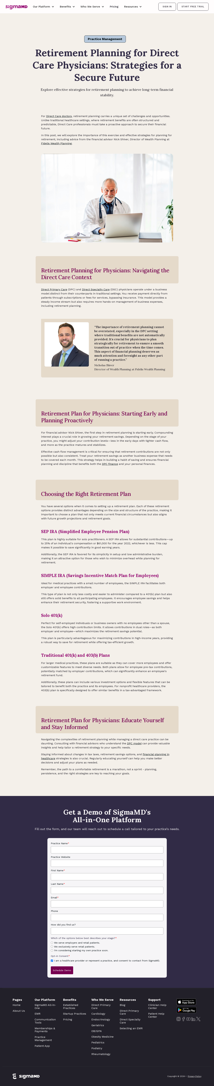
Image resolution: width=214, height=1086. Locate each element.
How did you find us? (63, 924)
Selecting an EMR (131, 1028)
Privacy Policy (194, 1077)
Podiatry (96, 1048)
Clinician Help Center (157, 1006)
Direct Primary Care (54, 289)
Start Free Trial (193, 6)
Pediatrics (97, 1042)
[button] (43, 7)
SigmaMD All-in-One (45, 1006)
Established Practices (70, 1006)
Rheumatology (100, 1054)
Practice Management (105, 39)
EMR (37, 1013)
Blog (122, 1005)
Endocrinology (100, 1019)
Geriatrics (97, 1025)
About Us (19, 1010)
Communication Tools (45, 1021)
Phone (54, 911)
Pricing (114, 6)
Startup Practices (74, 1013)
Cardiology (98, 1013)
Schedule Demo (62, 970)
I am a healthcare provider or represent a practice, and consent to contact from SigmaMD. (107, 960)
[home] (16, 6)
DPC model (134, 743)
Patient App (42, 1045)
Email (55, 897)
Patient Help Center (156, 1015)
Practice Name (60, 843)
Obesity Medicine (102, 1036)
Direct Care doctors (59, 116)
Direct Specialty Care (96, 289)
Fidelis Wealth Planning (56, 143)
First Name (58, 870)
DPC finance (110, 464)
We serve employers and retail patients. (77, 942)
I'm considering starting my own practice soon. (81, 950)
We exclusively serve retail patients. (74, 946)
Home (16, 1005)
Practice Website (60, 857)
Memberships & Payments (45, 1030)
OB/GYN (96, 1031)
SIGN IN (167, 6)
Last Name (58, 884)
